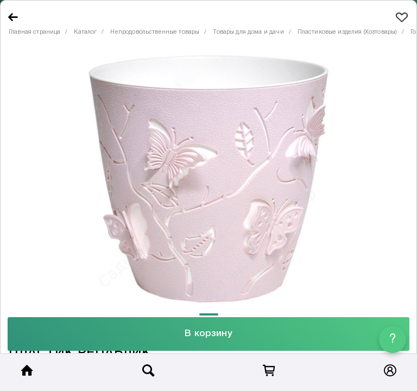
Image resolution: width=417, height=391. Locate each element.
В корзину (208, 334)
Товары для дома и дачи (248, 32)
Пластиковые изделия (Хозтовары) (347, 32)
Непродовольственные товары (154, 32)
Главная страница (34, 32)
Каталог (85, 32)
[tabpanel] (208, 179)
